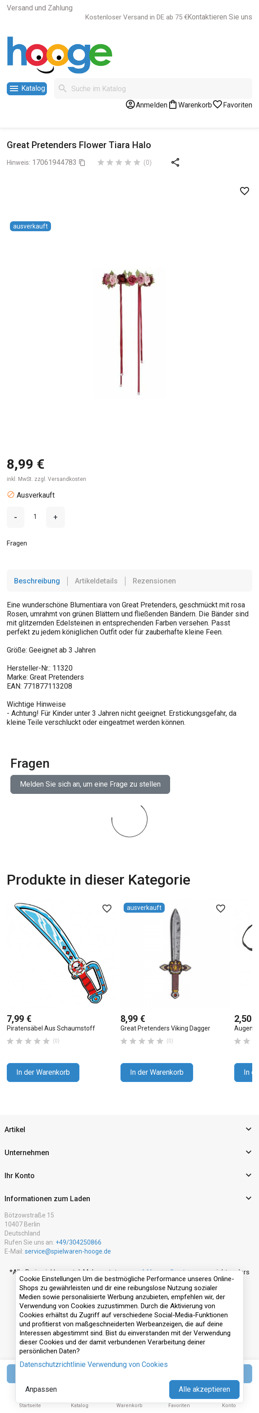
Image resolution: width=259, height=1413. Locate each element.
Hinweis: (18, 162)
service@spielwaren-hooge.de (68, 1251)
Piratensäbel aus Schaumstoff (51, 1028)
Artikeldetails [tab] (96, 581)
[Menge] (35, 517)
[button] (129, 1130)
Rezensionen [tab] (154, 581)
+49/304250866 (79, 1242)
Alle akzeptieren (204, 1389)
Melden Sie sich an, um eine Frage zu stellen (90, 784)
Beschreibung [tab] (37, 581)
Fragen (18, 543)
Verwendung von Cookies (128, 1364)
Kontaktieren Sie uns (219, 17)
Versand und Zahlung (40, 8)
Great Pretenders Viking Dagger (165, 1028)
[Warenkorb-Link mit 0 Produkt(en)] (189, 104)
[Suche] (153, 88)
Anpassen (41, 1389)
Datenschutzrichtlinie (52, 1364)
